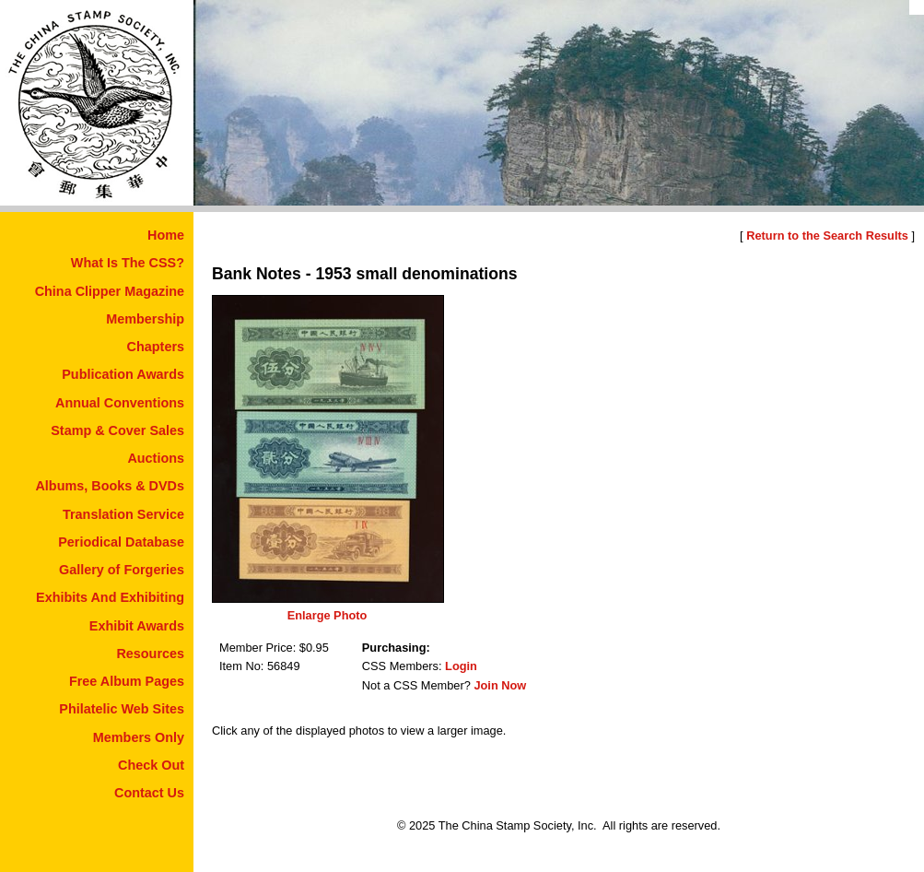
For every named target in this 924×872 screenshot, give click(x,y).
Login (461, 666)
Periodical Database (121, 542)
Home (165, 235)
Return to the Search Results (827, 235)
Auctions (155, 458)
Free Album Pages (126, 681)
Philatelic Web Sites (121, 708)
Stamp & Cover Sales (117, 430)
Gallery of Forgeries (121, 569)
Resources (150, 653)
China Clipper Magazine (109, 291)
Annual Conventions (119, 402)
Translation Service (123, 514)
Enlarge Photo (327, 615)
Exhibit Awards (136, 626)
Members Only (138, 737)
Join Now (500, 685)
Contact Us (149, 792)
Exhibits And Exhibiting (110, 597)
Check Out (151, 765)
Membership (145, 319)
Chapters (155, 346)
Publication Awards (123, 374)
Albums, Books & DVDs (109, 485)
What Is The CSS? (127, 262)
